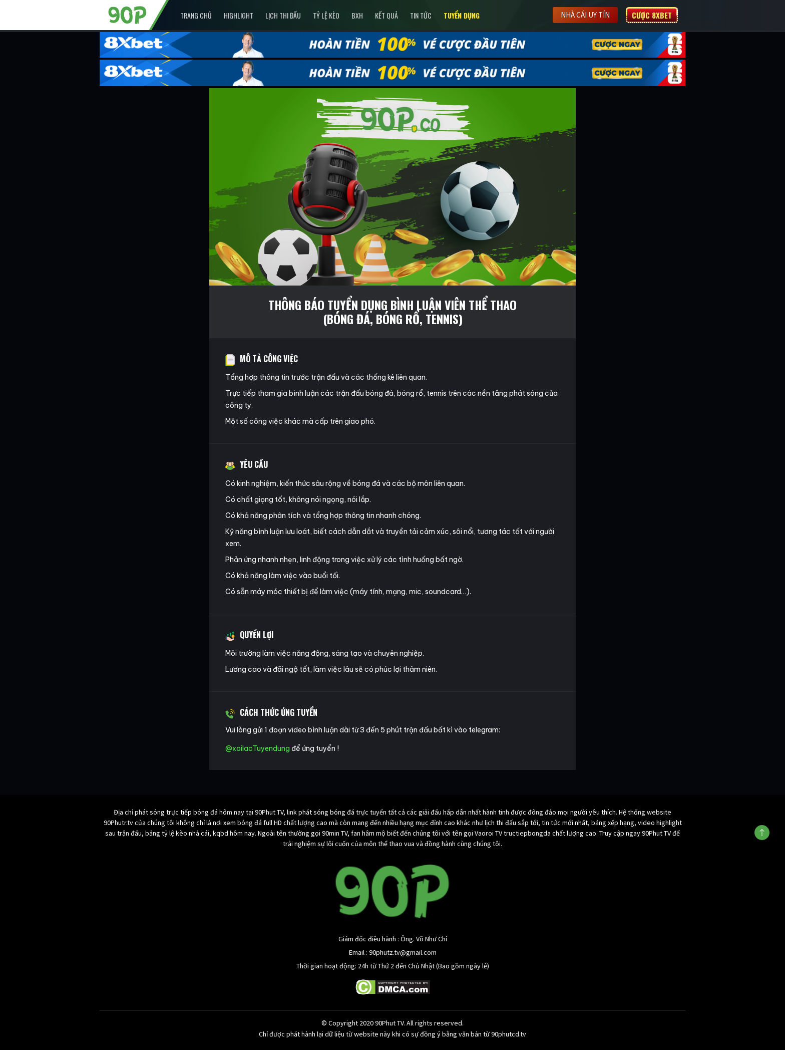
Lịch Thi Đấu (283, 15)
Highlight (238, 15)
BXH (357, 15)
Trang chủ (196, 15)
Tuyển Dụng (462, 15)
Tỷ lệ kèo (326, 15)
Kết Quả (386, 15)
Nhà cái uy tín (585, 15)
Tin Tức (421, 15)
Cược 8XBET (652, 15)
